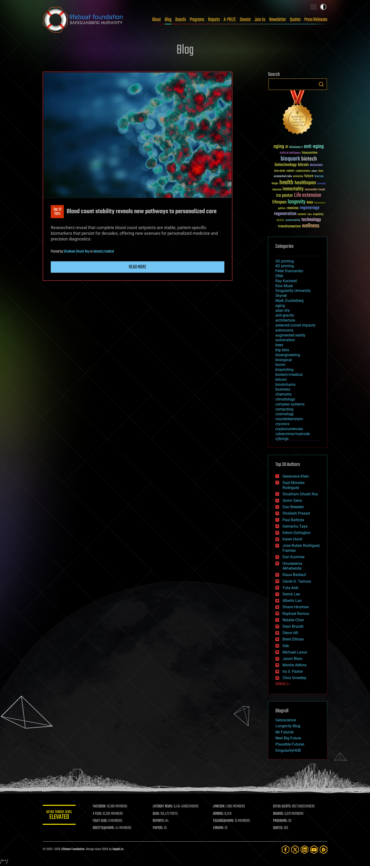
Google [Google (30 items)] (275, 183)
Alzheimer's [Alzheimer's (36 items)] (296, 147)
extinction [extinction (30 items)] (298, 176)
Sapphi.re (117, 849)
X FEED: (97, 814)
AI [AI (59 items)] (286, 147)
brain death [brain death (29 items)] (279, 171)
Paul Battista (293, 520)
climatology (285, 399)
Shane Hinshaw (295, 607)
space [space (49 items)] (280, 220)
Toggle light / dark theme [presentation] (323, 7)
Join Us (259, 20)
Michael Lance (294, 652)
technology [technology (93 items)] (311, 220)
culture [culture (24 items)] (314, 171)
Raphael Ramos (295, 613)
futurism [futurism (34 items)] (319, 176)
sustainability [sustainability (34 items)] (292, 220)
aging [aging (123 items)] (278, 147)
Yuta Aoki (290, 587)
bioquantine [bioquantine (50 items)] (310, 153)
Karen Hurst (292, 539)
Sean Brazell (292, 626)
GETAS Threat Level (59, 815)
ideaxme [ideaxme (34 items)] (276, 190)
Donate (245, 20)
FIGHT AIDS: (100, 821)
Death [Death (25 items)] (320, 171)
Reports (214, 20)
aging (280, 305)
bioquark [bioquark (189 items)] (290, 159)
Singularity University (293, 290)
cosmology (284, 414)
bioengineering (287, 355)
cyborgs (282, 438)
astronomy (284, 330)
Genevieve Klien (295, 476)
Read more (137, 267)
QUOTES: (278, 828)
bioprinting (284, 369)
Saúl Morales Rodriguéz (293, 485)
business (282, 389)
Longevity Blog (287, 726)
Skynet (281, 295)
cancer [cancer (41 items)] (290, 171)
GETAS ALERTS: (282, 806)
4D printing (284, 266)
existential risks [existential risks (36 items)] (283, 176)
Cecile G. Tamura (296, 581)
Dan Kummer (293, 557)
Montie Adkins (294, 665)
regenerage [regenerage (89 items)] (309, 208)
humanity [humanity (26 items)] (321, 183)
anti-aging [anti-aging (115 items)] (314, 147)
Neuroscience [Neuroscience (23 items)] (319, 203)
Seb (285, 646)
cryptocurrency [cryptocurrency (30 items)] (303, 171)
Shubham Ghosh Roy (77, 252)
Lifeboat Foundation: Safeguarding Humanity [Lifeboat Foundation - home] (83, 20)
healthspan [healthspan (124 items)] (305, 183)
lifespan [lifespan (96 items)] (279, 202)
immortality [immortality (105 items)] (293, 189)
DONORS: (218, 814)
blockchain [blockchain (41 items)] (316, 165)
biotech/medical (103, 252)
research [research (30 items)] (302, 214)
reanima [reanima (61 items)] (292, 208)
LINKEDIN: (219, 806)
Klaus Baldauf (294, 574)
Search (321, 84)
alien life (282, 310)
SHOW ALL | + (282, 684)
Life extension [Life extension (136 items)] (307, 195)
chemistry (283, 394)
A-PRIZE (230, 20)
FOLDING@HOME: (223, 821)
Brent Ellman (293, 639)
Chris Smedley (294, 678)
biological (283, 360)
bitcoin (281, 379)
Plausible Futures (289, 744)
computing (284, 409)
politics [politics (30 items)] (282, 208)
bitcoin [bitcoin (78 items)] (303, 164)
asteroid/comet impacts (295, 325)
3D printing (284, 261)
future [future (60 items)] (308, 176)
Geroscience (285, 720)
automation (285, 340)
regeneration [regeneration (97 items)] (285, 213)
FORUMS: (218, 828)
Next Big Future (288, 738)
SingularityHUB (288, 750)
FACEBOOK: (99, 806)
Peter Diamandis (289, 271)
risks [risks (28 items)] (309, 214)
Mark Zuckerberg (289, 300)
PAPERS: (158, 828)
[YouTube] (314, 849)
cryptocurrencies (289, 429)
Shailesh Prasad (296, 513)
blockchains (285, 384)
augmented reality (290, 335)
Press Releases (315, 20)
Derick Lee (291, 594)
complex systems (290, 404)
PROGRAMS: (280, 821)
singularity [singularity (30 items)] (318, 214)
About (156, 20)
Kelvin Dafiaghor (296, 532)
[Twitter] (295, 849)
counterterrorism (289, 419)
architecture (285, 320)
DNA (279, 276)
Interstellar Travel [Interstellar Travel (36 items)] (315, 190)
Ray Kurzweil (286, 281)
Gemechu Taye (294, 526)
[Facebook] (285, 849)
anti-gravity (284, 315)
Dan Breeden (293, 507)
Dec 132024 (57, 211)
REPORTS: (159, 821)
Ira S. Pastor (292, 671)
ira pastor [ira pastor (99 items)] (284, 195)
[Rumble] (323, 849)
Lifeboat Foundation (72, 849)
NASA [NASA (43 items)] (310, 203)
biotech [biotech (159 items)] (309, 159)
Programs (197, 20)
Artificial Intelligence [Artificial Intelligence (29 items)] (290, 153)
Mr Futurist (284, 732)
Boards (180, 20)
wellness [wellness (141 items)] (310, 226)
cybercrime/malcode (292, 434)
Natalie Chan (293, 620)
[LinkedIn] (304, 849)
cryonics (282, 424)
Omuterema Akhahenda (292, 566)
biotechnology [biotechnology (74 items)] (286, 164)
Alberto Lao (292, 600)
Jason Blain (292, 658)
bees (279, 345)
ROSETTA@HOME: (104, 828)
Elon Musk (284, 286)
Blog (168, 20)
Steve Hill (290, 633)
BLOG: (156, 814)
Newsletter (277, 20)
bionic (280, 364)
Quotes (295, 20)
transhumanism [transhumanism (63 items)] (289, 226)
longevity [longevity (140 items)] (296, 202)
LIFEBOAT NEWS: (163, 806)
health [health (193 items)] (286, 182)
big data (282, 350)
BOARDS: (278, 814)
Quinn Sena (292, 500)
